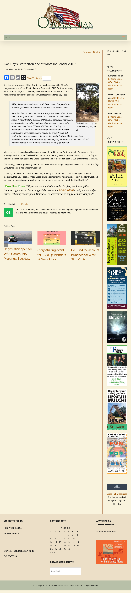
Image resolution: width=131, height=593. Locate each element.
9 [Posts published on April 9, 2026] (68, 538)
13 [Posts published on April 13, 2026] (56, 542)
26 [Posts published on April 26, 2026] (51, 549)
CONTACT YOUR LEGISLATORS (19, 551)
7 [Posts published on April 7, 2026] (59, 538)
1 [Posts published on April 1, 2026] (63, 535)
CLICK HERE (66, 190)
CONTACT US (10, 556)
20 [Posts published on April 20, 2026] (56, 545)
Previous (87, 52)
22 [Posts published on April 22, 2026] (64, 545)
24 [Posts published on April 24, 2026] (73, 545)
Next (95, 52)
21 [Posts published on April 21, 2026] (60, 545)
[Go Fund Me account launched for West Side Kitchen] (85, 237)
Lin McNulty (23, 204)
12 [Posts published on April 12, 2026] (51, 542)
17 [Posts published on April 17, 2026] (73, 542)
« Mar (52, 552)
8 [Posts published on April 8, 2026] (64, 538)
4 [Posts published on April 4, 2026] (77, 535)
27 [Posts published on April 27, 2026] (56, 549)
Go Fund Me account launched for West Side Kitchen (85, 255)
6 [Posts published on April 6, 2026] (55, 538)
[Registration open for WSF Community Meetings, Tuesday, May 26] (18, 237)
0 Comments (25, 267)
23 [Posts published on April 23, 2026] (69, 545)
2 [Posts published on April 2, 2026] (68, 535)
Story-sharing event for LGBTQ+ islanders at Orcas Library (51, 255)
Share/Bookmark (39, 78)
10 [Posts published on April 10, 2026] (73, 538)
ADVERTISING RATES (106, 531)
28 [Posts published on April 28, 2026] (60, 549)
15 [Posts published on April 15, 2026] (64, 542)
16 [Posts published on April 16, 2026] (69, 542)
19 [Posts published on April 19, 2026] (51, 545)
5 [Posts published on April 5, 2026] (50, 538)
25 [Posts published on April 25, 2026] (78, 545)
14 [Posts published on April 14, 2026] (60, 542)
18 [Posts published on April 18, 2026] (78, 542)
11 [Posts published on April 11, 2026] (77, 538)
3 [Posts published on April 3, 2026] (73, 535)
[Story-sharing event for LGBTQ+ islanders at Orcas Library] (51, 237)
